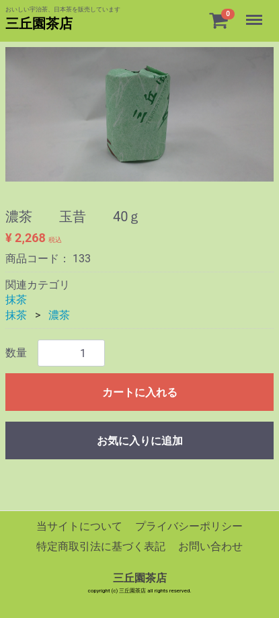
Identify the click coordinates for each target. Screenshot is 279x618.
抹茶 (16, 299)
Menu (255, 13)
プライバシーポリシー (189, 526)
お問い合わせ (210, 547)
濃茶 (59, 315)
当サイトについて (79, 526)
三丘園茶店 (39, 23)
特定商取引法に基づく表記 (100, 547)
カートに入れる (139, 392)
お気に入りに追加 (140, 440)
